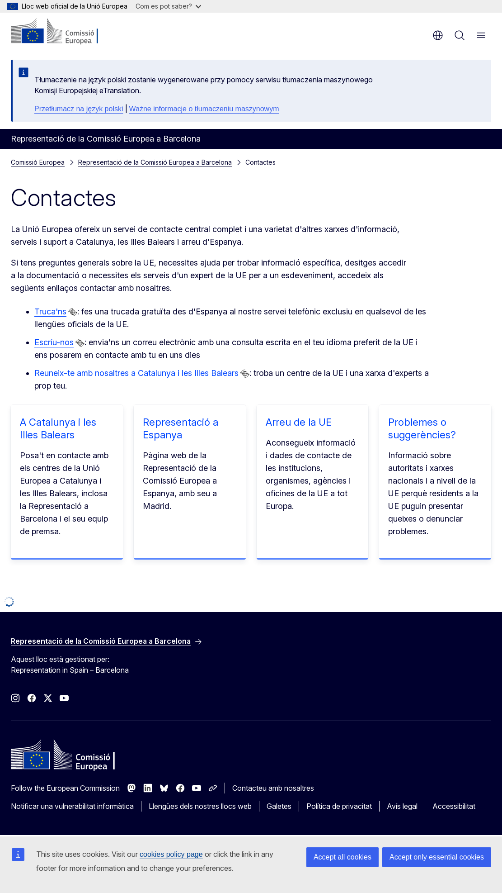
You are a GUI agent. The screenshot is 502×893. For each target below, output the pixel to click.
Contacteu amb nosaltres (273, 788)
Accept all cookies (342, 857)
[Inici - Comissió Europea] (66, 31)
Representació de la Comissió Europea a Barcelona (155, 162)
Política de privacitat (339, 806)
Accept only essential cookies (436, 857)
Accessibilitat (453, 806)
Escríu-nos (54, 342)
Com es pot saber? (168, 6)
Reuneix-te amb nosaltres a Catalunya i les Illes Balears (136, 373)
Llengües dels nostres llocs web (200, 806)
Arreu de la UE (299, 422)
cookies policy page (171, 854)
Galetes (279, 806)
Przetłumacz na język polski (78, 109)
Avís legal (402, 806)
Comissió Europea (38, 162)
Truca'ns (50, 311)
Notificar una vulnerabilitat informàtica (72, 806)
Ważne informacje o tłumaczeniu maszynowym (204, 109)
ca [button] (437, 35)
